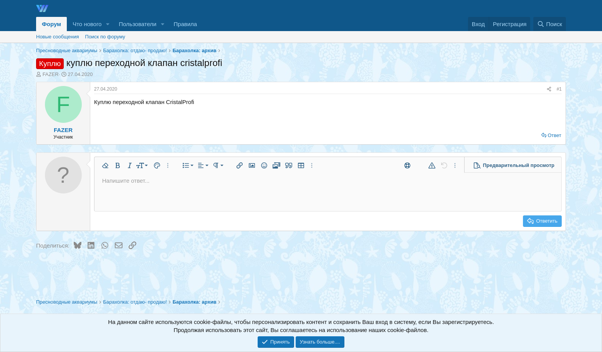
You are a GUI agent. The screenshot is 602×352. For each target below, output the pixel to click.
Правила (185, 24)
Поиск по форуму (105, 37)
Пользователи (138, 24)
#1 (559, 89)
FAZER (51, 74)
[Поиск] (549, 24)
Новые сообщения (57, 37)
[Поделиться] (549, 89)
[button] (108, 24)
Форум (51, 24)
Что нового (87, 24)
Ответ (554, 135)
